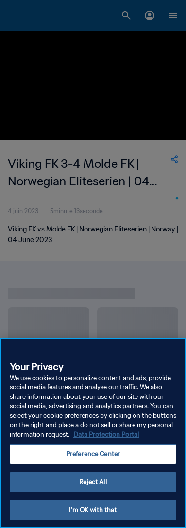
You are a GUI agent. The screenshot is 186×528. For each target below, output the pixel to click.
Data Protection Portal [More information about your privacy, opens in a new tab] (106, 434)
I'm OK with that (93, 510)
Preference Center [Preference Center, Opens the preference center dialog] (93, 454)
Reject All (92, 482)
